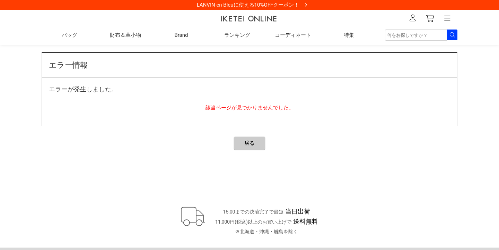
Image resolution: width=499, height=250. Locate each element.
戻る (249, 143)
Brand (181, 35)
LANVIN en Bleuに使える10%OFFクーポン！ (248, 5)
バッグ (69, 35)
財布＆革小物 (125, 35)
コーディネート (293, 35)
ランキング (237, 35)
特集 (349, 35)
